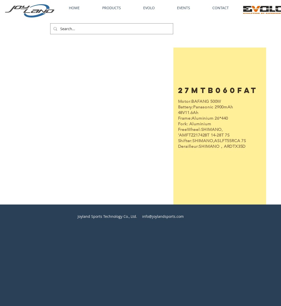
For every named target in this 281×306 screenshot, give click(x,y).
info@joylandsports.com (163, 216)
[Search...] (111, 29)
